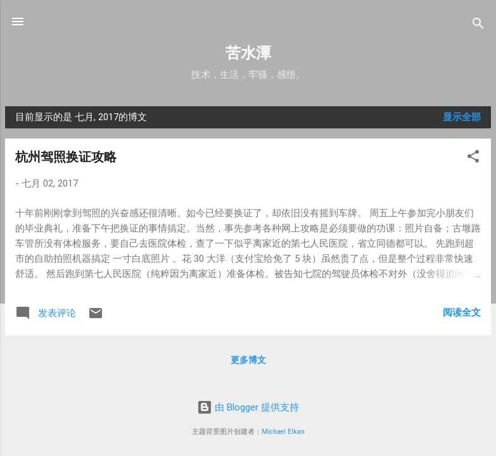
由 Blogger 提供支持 (248, 407)
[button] (473, 158)
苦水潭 (248, 53)
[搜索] (478, 25)
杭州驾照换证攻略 (66, 156)
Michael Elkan (283, 432)
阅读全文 (462, 312)
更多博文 (248, 360)
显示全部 (462, 117)
